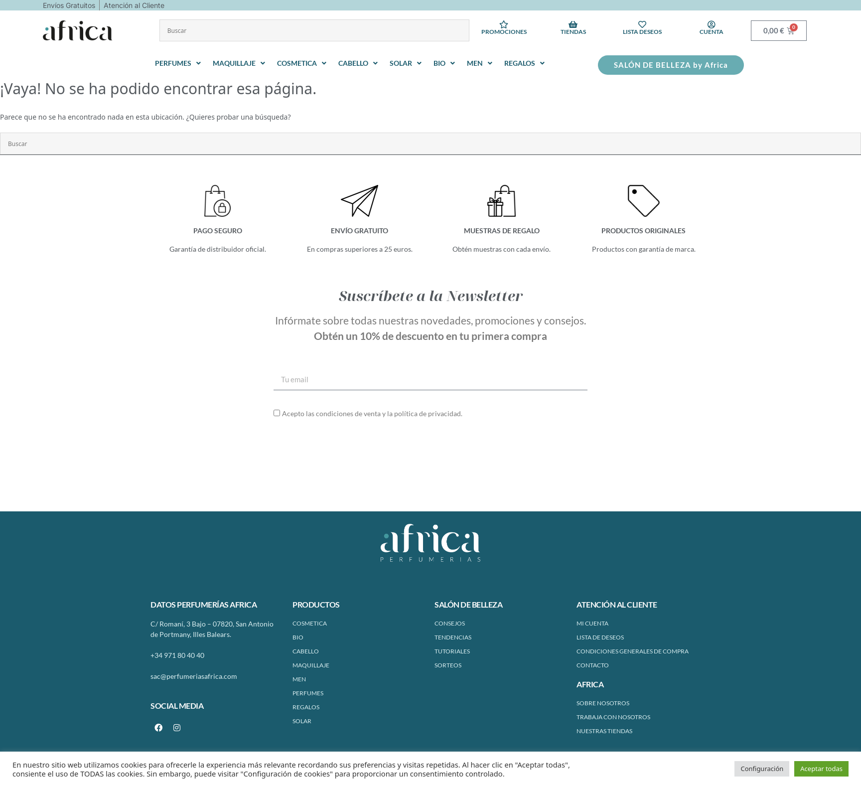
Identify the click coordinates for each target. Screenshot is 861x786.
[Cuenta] (712, 24)
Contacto (592, 665)
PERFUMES (307, 693)
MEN (299, 679)
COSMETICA (309, 623)
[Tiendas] (573, 24)
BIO (297, 637)
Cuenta (711, 31)
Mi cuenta (592, 623)
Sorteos (447, 665)
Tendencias (452, 637)
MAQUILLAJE (310, 665)
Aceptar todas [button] (821, 768)
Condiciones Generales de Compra (632, 651)
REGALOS (305, 707)
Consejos (449, 623)
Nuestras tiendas (604, 731)
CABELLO (305, 651)
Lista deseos (642, 31)
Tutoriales (452, 651)
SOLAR (301, 721)
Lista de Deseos (600, 637)
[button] (179, 63)
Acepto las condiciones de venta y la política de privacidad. (372, 413)
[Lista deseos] (642, 24)
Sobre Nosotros (602, 703)
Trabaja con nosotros (613, 717)
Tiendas (573, 31)
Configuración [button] (761, 768)
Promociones (504, 31)
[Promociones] (504, 24)
